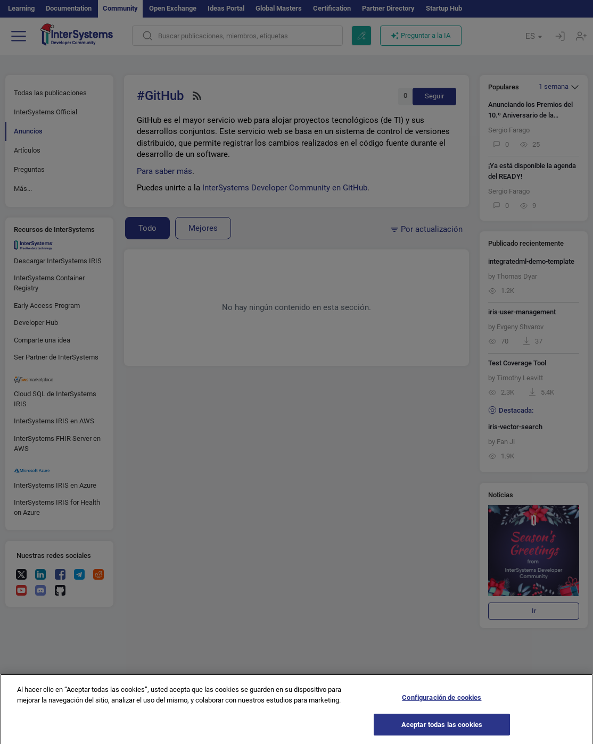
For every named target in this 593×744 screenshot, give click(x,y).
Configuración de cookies (441, 703)
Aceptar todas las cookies (441, 730)
